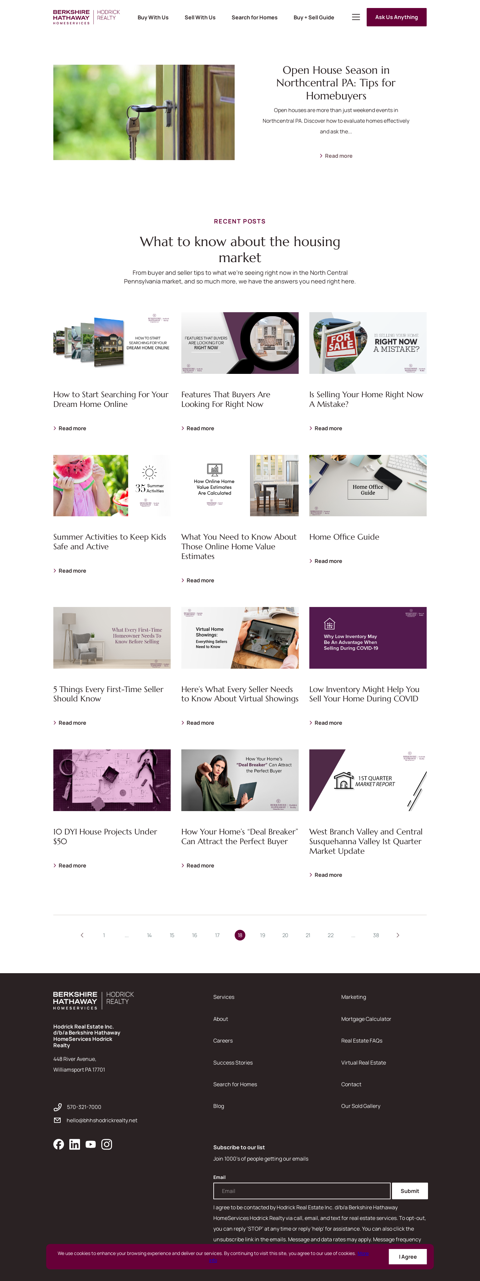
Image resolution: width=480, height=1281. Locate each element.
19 (262, 935)
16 (194, 935)
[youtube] (90, 1144)
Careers (223, 1040)
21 (308, 935)
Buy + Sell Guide (314, 17)
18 (240, 935)
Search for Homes (255, 17)
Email (219, 1177)
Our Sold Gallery (360, 1106)
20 (285, 935)
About (220, 1019)
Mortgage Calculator (366, 1019)
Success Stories (233, 1062)
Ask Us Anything (396, 17)
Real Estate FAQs (361, 1040)
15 (172, 935)
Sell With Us (200, 17)
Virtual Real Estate (363, 1062)
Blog (218, 1106)
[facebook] (58, 1144)
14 (149, 935)
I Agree (408, 1256)
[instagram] (106, 1144)
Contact (351, 1084)
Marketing (353, 997)
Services (223, 997)
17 (217, 935)
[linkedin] (74, 1144)
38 (376, 935)
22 (330, 935)
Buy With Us (153, 17)
